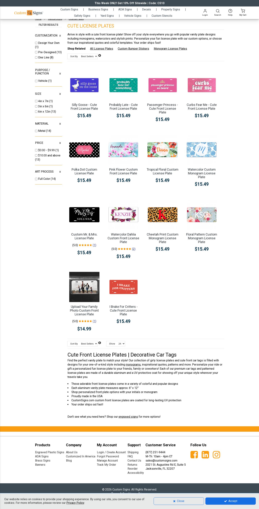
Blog (69, 460)
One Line (44, 57)
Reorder (133, 468)
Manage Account (107, 460)
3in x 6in (43, 106)
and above (49, 155)
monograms (133, 364)
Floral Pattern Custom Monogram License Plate (201, 238)
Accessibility (136, 472)
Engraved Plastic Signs (49, 452)
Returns (132, 464)
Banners (40, 464)
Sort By (74, 56)
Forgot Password (108, 456)
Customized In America (80, 456)
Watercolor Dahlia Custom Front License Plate (123, 238)
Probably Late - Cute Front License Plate (123, 106)
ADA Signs (42, 456)
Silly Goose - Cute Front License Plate (84, 106)
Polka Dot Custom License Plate (84, 171)
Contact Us (134, 460)
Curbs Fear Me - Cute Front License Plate (202, 106)
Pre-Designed (47, 52)
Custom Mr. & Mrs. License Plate (84, 236)
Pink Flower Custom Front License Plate (123, 171)
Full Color (44, 179)
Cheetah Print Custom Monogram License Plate (162, 238)
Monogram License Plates (170, 48)
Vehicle (43, 81)
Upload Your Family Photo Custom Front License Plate (84, 310)
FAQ (130, 456)
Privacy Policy (75, 503)
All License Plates (101, 48)
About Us (72, 452)
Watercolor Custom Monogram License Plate (202, 173)
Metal (42, 131)
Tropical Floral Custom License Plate (162, 171)
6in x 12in (44, 111)
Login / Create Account (111, 452)
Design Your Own (49, 43)
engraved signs (128, 416)
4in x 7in (43, 101)
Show (112, 343)
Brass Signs (42, 460)
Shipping (133, 452)
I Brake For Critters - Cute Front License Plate (123, 310)
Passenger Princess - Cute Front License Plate (162, 108)
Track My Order (106, 464)
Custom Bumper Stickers (133, 48)
